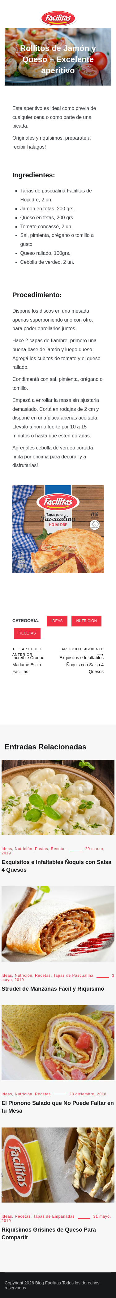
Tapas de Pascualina (74, 975)
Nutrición (86, 621)
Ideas (57, 621)
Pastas (41, 849)
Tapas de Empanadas (54, 1216)
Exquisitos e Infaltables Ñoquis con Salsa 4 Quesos (81, 660)
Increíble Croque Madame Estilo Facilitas (35, 660)
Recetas (27, 633)
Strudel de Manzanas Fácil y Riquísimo (53, 989)
